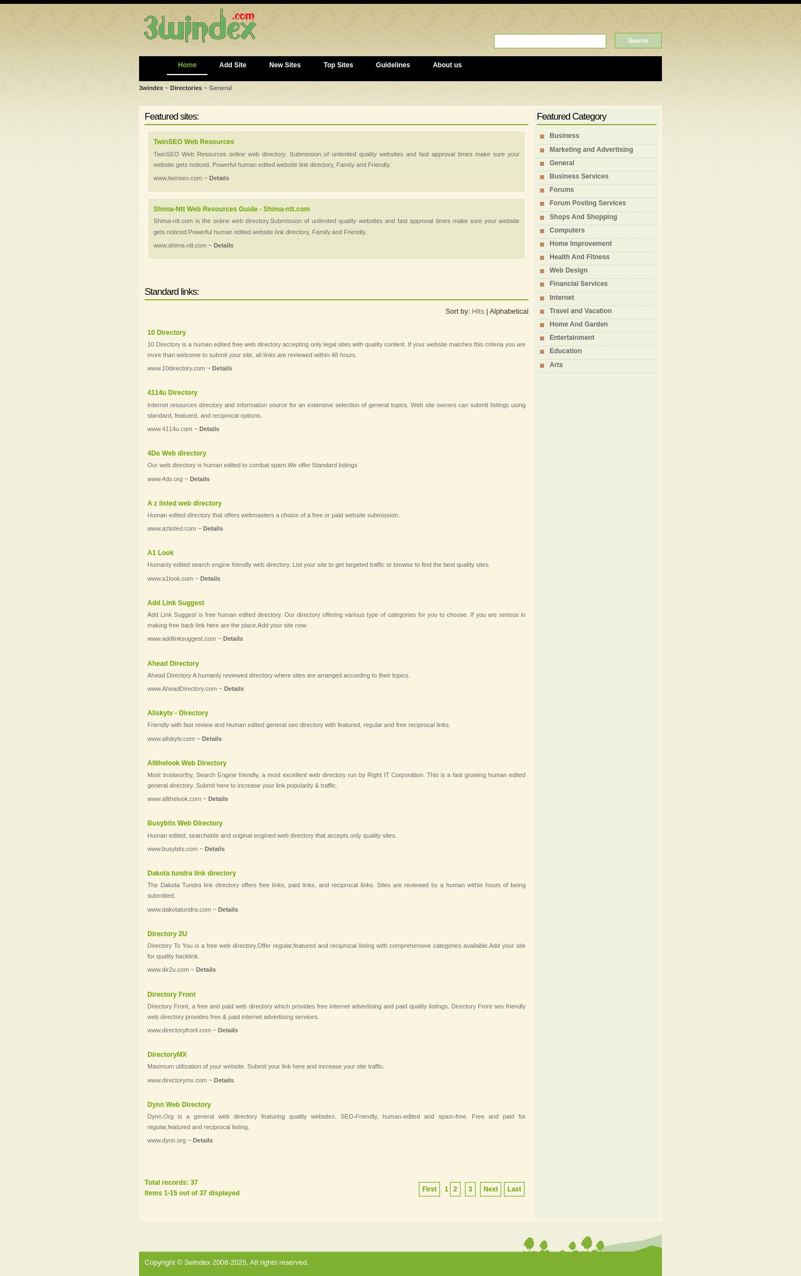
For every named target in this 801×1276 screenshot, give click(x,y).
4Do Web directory (176, 453)
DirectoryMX (167, 1055)
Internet (562, 297)
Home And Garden (579, 324)
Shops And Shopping (583, 217)
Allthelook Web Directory (186, 763)
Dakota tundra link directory (191, 873)
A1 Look (160, 553)
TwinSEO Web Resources (194, 142)
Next (490, 1189)
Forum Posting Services (588, 203)
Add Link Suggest (175, 603)
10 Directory (166, 333)
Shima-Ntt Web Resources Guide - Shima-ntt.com (232, 209)
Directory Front (171, 994)
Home (187, 65)
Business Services (579, 176)
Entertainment (572, 338)
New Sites (285, 65)
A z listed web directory (184, 503)
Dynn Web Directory (179, 1105)
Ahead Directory (173, 663)
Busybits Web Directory (184, 823)
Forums (562, 190)
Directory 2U (167, 934)
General (562, 163)
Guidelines (393, 65)
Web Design (568, 270)
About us (447, 65)
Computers (567, 230)
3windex (151, 88)
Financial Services (579, 284)
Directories (186, 88)
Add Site (232, 65)
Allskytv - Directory (177, 713)
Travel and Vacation (581, 311)
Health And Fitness (580, 257)
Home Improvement (581, 244)
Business (564, 136)
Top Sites (338, 65)
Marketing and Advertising (591, 150)
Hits (478, 311)
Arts (556, 365)
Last (514, 1189)
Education (566, 351)
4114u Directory (172, 393)
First (429, 1189)
